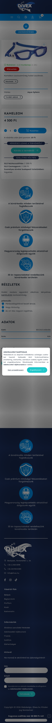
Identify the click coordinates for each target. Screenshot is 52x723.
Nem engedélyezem (16, 370)
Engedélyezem (35, 370)
